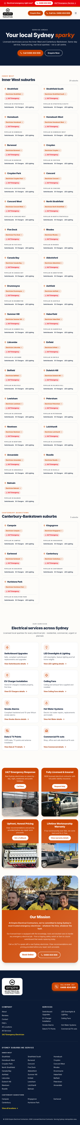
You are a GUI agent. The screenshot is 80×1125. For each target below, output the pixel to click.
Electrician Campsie (13, 531)
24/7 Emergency (12, 98)
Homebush (58, 1057)
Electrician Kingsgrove (53, 531)
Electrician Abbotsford (53, 263)
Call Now (20, 786)
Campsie (5, 1099)
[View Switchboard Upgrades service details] (20, 654)
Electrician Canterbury (53, 559)
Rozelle (5, 1089)
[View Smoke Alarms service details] (20, 710)
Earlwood (57, 1099)
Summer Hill (32, 1074)
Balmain (31, 1089)
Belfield (56, 1078)
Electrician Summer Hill (15, 319)
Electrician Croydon (52, 150)
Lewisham (32, 1082)
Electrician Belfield (13, 376)
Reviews (5, 1015)
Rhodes (57, 1067)
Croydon (57, 1060)
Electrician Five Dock (14, 235)
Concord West (59, 1064)
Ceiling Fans (66, 1018)
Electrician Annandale (14, 460)
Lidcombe (6, 1078)
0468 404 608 (44, 3)
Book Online (28, 954)
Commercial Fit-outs (69, 1029)
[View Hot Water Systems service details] (59, 710)
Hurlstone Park (33, 1102)
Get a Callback (20, 838)
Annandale (58, 1085)
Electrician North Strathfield (55, 207)
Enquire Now (35, 13)
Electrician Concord (52, 178)
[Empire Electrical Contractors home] (14, 13)
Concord (31, 1064)
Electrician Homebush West (55, 122)
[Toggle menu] (75, 13)
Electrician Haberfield (53, 319)
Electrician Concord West (15, 207)
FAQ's (4, 1023)
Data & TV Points (49, 1029)
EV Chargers (19, 107)
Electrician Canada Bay (15, 263)
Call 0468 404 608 (30, 53)
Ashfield (5, 1074)
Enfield (30, 1078)
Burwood (31, 1060)
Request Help (59, 786)
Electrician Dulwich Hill (54, 376)
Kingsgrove (32, 1099)
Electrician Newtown (14, 432)
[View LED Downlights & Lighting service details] (59, 654)
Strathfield (6, 1057)
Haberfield (58, 1074)
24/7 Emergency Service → (65, 3)
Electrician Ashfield (52, 291)
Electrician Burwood (14, 150)
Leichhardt (32, 1085)
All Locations (7, 1027)
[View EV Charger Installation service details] (20, 682)
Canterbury (6, 1102)
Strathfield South (34, 1057)
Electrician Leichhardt (53, 432)
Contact (5, 1019)
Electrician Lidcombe (14, 347)
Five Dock (32, 1067)
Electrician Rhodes (52, 235)
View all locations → (10, 1108)
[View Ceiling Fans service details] (59, 682)
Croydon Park (7, 1064)
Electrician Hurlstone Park (16, 587)
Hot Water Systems (68, 1025)
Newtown (5, 1085)
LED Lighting (29, 107)
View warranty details (60, 838)
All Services (6, 1031)
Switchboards (9, 107)
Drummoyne (58, 1071)
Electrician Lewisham (14, 404)
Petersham (58, 1082)
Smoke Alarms (48, 1025)
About (4, 1012)
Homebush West (8, 1060)
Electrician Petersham (53, 404)
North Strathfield (8, 1067)
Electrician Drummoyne (15, 291)
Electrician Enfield (52, 347)
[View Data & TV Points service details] (20, 738)
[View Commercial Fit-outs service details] (59, 738)
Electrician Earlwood (14, 559)
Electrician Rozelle (52, 460)
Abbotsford (32, 1071)
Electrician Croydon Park (15, 178)
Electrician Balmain (13, 488)
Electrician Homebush (14, 122)
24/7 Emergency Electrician (13, 1034)
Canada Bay (6, 1071)
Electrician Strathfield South (55, 94)
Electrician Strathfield (14, 94)
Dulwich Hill (6, 1082)
